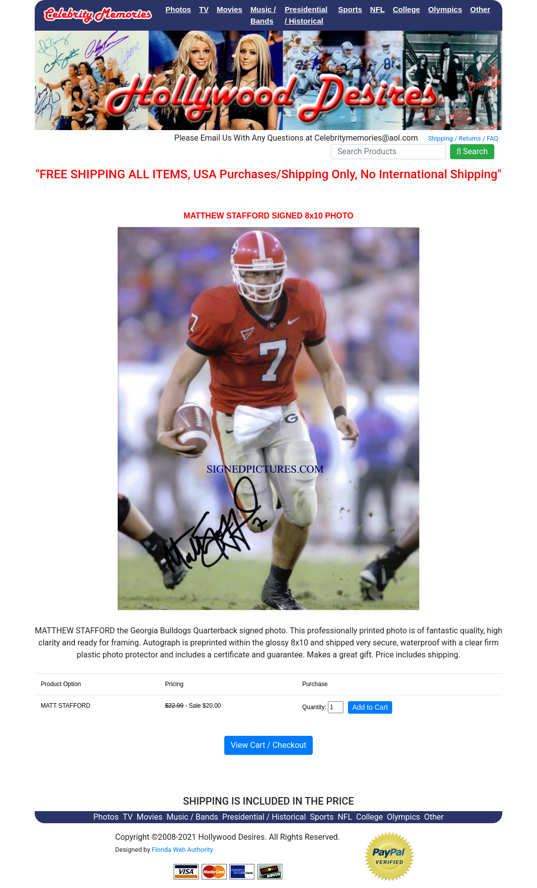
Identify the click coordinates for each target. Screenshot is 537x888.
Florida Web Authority (182, 849)
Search (472, 151)
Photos (178, 9)
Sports (350, 9)
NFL (377, 9)
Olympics (445, 9)
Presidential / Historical (306, 15)
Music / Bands (263, 15)
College (406, 9)
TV (204, 9)
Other (480, 9)
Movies (229, 9)
